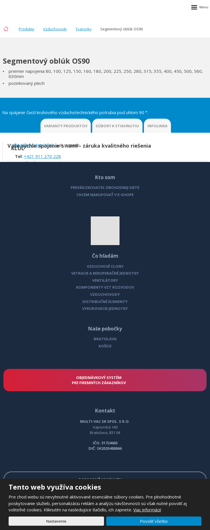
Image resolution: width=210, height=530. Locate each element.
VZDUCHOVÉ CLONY (105, 266)
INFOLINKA (157, 125)
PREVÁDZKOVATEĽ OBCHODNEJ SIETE (105, 187)
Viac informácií (147, 510)
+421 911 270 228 (42, 156)
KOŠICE (105, 346)
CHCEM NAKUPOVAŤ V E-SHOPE (105, 194)
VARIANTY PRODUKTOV (65, 125)
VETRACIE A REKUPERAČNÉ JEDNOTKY (105, 273)
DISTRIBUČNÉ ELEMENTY (105, 301)
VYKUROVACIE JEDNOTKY (105, 308)
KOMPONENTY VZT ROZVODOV (105, 287)
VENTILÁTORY (105, 280)
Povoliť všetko (154, 521)
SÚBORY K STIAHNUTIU (117, 125)
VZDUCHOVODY (105, 294)
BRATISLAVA (105, 338)
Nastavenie (56, 521)
